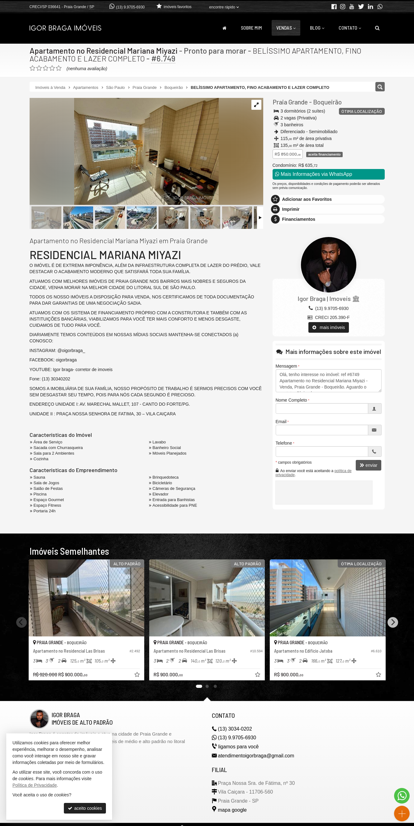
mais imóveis (328, 327)
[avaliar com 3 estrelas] (46, 68)
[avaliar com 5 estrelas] (59, 68)
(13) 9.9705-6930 (130, 7)
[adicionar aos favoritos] (138, 675)
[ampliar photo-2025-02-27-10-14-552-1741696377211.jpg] (124, 151)
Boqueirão (327, 102)
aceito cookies (85, 808)
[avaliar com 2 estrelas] (39, 68)
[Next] (393, 622)
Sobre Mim (251, 28)
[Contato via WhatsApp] (402, 796)
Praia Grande (290, 102)
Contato (350, 28)
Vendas (286, 28)
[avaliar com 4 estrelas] (52, 68)
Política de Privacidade (34, 785)
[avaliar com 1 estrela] (33, 68)
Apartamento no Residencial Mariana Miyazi (104, 50)
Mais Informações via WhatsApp (313, 174)
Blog (317, 28)
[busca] (377, 28)
